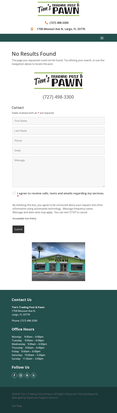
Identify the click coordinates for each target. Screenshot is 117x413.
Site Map (17, 406)
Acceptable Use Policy (24, 218)
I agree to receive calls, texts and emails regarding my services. (60, 195)
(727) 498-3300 (58, 97)
